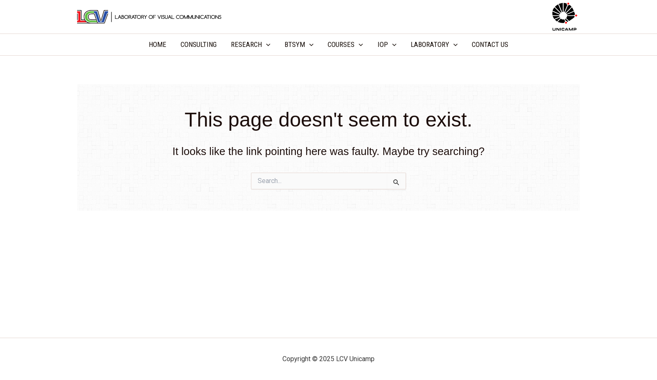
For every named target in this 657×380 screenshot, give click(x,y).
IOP (387, 44)
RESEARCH (250, 44)
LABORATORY (434, 44)
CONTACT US (490, 44)
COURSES (345, 44)
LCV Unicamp (328, 16)
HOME (157, 44)
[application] (266, 44)
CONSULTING (199, 44)
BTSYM (299, 44)
